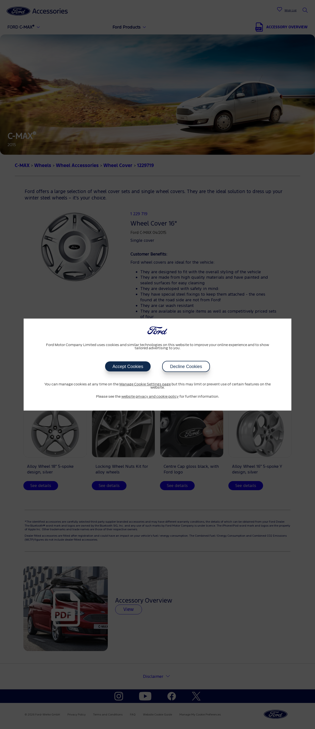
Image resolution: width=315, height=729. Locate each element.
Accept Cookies (127, 366)
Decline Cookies (186, 366)
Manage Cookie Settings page (145, 384)
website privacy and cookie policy (150, 396)
